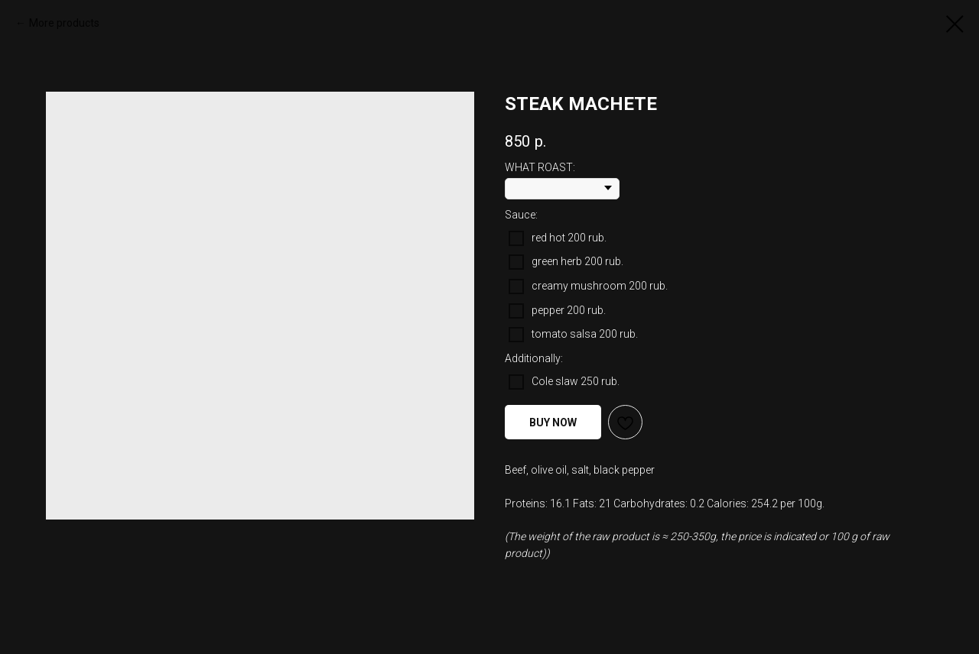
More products (64, 23)
